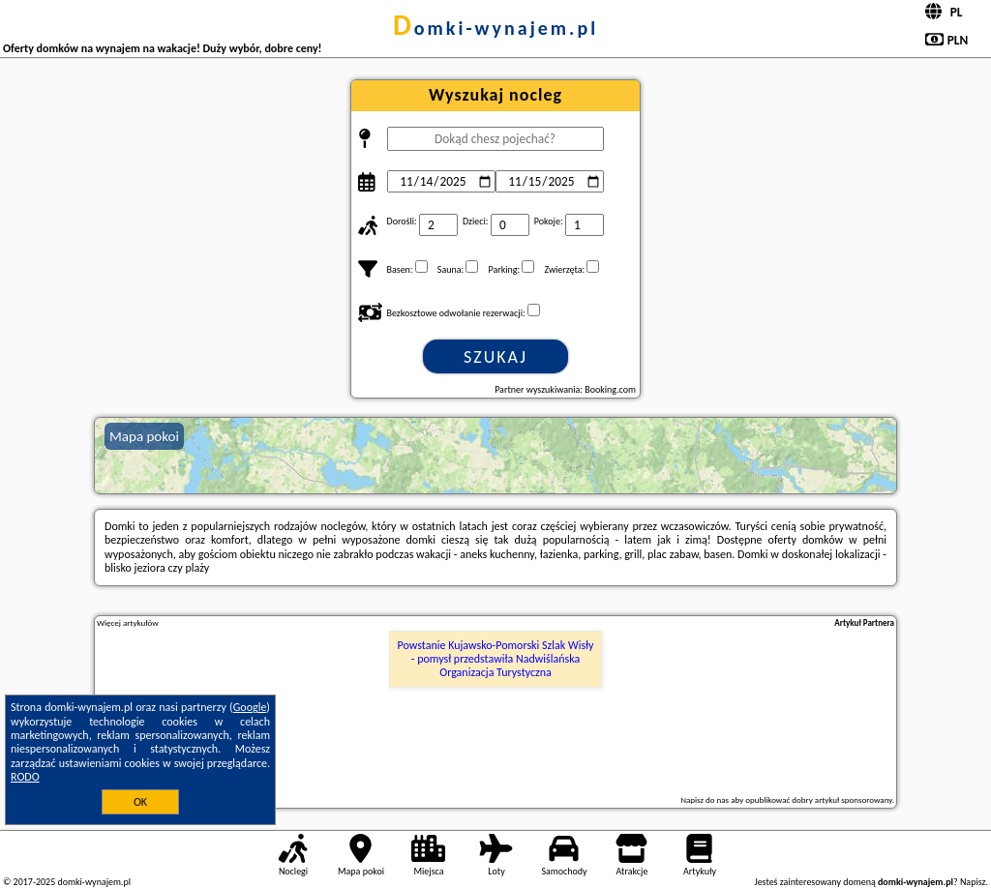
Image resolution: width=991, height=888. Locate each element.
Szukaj (495, 357)
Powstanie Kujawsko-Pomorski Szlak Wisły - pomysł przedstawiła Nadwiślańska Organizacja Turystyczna (496, 659)
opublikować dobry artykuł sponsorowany (818, 799)
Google (250, 707)
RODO (25, 777)
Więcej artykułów (128, 623)
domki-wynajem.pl (495, 28)
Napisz (973, 881)
